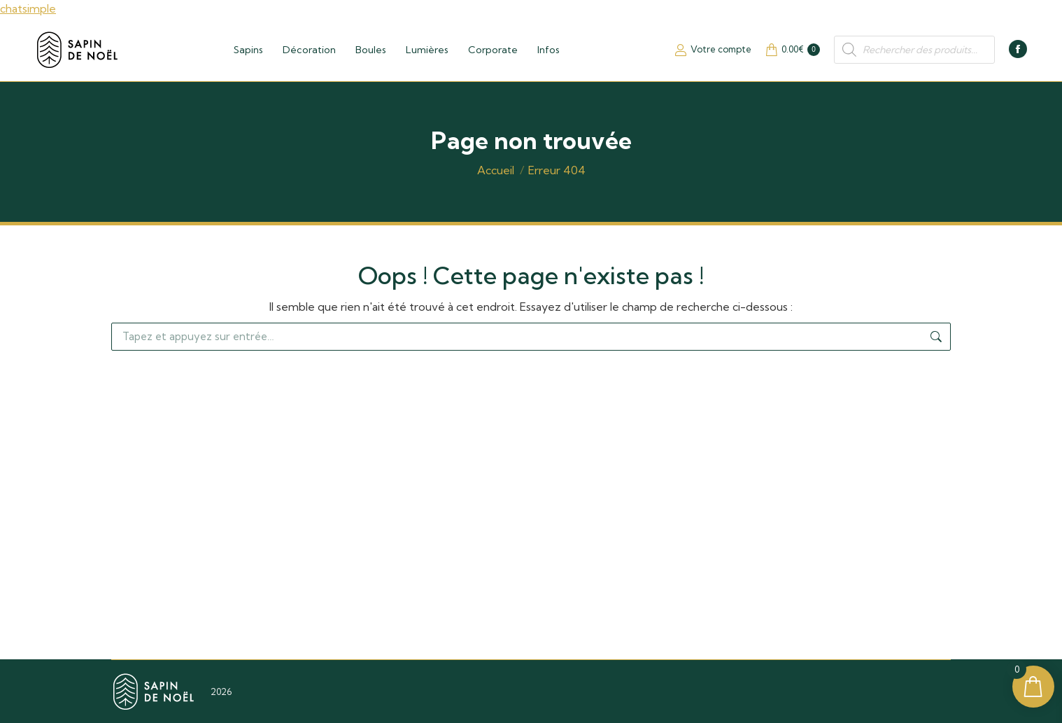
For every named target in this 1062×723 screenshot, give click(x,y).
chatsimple (28, 8)
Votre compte (712, 49)
